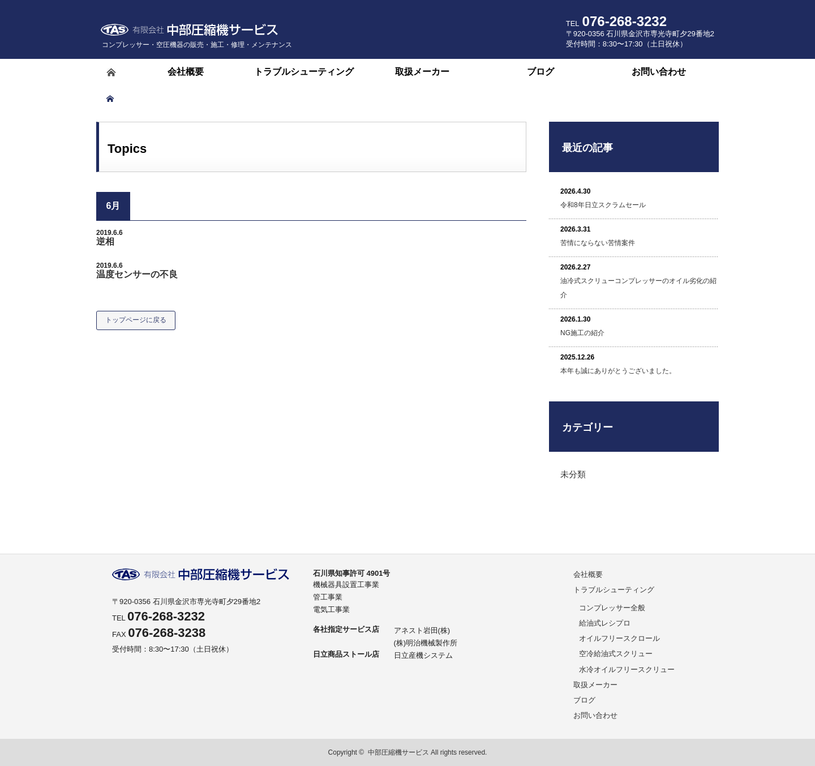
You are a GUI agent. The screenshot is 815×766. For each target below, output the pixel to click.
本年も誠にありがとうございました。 (618, 371)
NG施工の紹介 (582, 333)
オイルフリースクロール (619, 638)
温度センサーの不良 (137, 274)
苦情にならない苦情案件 (597, 243)
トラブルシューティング (613, 589)
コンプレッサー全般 (612, 608)
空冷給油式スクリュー (616, 653)
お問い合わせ (595, 715)
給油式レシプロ (604, 623)
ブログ (584, 700)
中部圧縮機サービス (398, 752)
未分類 (573, 474)
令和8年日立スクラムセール (603, 205)
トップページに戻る (135, 320)
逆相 (105, 241)
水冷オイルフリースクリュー (627, 669)
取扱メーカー (595, 685)
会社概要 (588, 574)
